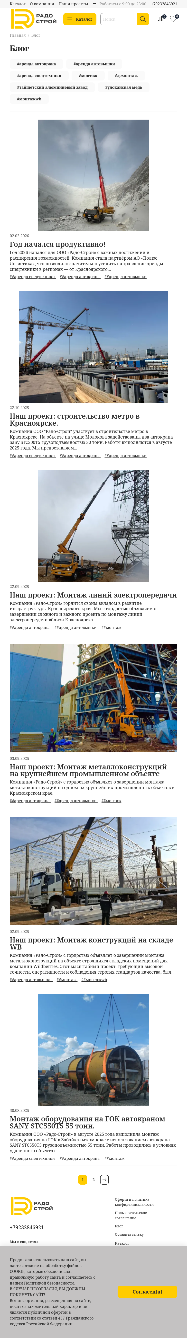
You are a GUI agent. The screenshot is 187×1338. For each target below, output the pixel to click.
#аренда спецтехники (39, 75)
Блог (119, 1226)
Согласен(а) (147, 1291)
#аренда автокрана (36, 64)
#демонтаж (126, 75)
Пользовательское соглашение (131, 1215)
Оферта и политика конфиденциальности (134, 1202)
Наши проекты (73, 4)
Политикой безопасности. (50, 1283)
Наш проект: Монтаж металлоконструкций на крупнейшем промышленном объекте (88, 770)
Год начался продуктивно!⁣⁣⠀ (60, 244)
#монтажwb (29, 99)
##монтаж (111, 627)
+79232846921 (164, 4)
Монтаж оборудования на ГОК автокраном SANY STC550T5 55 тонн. (87, 1122)
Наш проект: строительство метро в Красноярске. (75, 419)
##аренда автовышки (126, 276)
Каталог (18, 4)
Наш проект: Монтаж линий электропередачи (93, 594)
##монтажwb (94, 979)
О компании (42, 4)
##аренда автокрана (80, 276)
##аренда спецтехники (33, 276)
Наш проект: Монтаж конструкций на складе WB (91, 943)
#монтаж (88, 75)
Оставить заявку (129, 1234)
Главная (18, 35)
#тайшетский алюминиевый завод (52, 87)
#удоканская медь (123, 87)
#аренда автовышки (94, 64)
